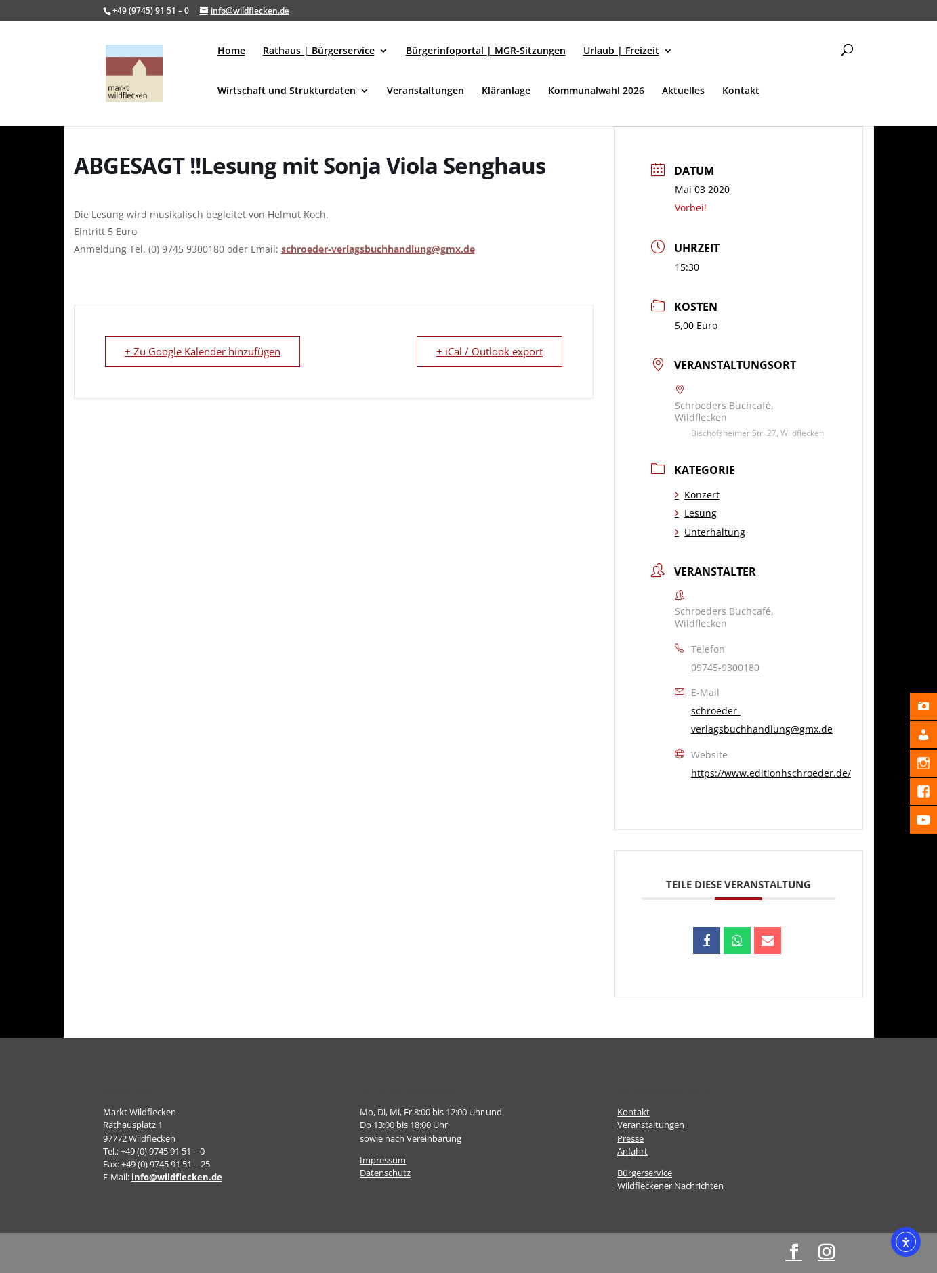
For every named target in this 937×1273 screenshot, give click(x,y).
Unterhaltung (710, 531)
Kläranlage (506, 91)
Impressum (383, 1160)
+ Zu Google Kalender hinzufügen (202, 351)
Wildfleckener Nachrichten (670, 1186)
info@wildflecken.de (176, 1177)
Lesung (696, 512)
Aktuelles (683, 91)
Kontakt (740, 91)
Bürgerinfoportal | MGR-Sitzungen (486, 51)
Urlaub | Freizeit (621, 51)
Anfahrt (632, 1151)
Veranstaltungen (425, 91)
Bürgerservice (644, 1173)
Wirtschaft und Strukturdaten (286, 91)
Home (231, 51)
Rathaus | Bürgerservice (319, 51)
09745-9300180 (725, 667)
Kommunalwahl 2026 (596, 91)
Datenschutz (385, 1173)
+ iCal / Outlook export (489, 351)
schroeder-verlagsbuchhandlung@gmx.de (378, 248)
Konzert (697, 494)
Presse (630, 1138)
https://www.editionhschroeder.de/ (771, 773)
